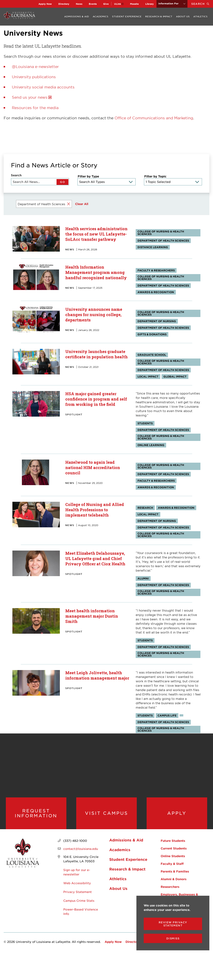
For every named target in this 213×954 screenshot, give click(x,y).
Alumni (143, 578)
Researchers (170, 886)
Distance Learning (153, 247)
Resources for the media (35, 107)
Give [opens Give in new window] (106, 3)
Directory (63, 3)
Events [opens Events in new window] (93, 3)
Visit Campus (106, 813)
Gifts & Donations (152, 334)
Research (145, 507)
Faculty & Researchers (156, 270)
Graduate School (152, 354)
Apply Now (45, 3)
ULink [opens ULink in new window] (117, 3)
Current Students (174, 848)
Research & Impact (158, 16)
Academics (100, 16)
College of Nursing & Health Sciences (161, 233)
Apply (176, 813)
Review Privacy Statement (173, 924)
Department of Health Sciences (163, 240)
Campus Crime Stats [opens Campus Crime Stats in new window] (78, 900)
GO (62, 181)
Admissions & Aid (76, 16)
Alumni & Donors (173, 879)
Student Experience (127, 16)
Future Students (173, 840)
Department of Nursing (157, 321)
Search (202, 3)
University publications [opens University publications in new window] (34, 77)
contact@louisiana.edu (80, 848)
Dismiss (173, 938)
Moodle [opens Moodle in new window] (134, 3)
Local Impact (148, 376)
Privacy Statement (77, 892)
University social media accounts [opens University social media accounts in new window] (43, 87)
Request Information (36, 813)
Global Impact (175, 376)
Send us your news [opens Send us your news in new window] (29, 97)
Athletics (200, 16)
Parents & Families (175, 871)
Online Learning (151, 445)
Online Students (173, 856)
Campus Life (167, 715)
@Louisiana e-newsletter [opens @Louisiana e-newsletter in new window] (35, 66)
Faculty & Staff (172, 863)
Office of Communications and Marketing (154, 118)
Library (149, 3)
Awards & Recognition (156, 292)
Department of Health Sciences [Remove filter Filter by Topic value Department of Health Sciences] (41, 204)
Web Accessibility (77, 883)
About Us (183, 16)
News (79, 3)
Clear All (81, 204)
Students (145, 423)
